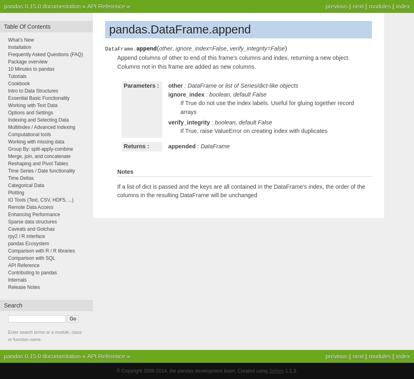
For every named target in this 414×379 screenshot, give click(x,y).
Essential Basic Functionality (39, 98)
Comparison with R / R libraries (41, 251)
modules (380, 6)
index (403, 6)
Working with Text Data (32, 105)
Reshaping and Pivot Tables (38, 163)
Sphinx (276, 371)
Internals (17, 280)
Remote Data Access (30, 207)
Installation (19, 47)
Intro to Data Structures (33, 91)
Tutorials (17, 76)
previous (336, 6)
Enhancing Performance (34, 214)
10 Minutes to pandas (31, 69)
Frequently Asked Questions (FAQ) (45, 54)
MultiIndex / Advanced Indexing (41, 127)
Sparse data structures (32, 222)
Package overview (27, 62)
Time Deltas (21, 178)
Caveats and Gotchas (31, 229)
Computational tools (29, 134)
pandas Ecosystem (28, 243)
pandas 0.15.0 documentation (42, 6)
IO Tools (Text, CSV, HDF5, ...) (41, 200)
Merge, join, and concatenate (39, 156)
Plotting (16, 193)
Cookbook (19, 83)
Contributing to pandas (32, 273)
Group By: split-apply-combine (40, 149)
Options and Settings (30, 113)
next (358, 6)
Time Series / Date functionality (41, 171)
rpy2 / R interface (26, 236)
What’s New (21, 40)
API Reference (106, 6)
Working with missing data (36, 142)
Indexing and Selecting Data (38, 120)
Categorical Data (26, 185)
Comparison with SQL (31, 258)
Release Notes (24, 287)
